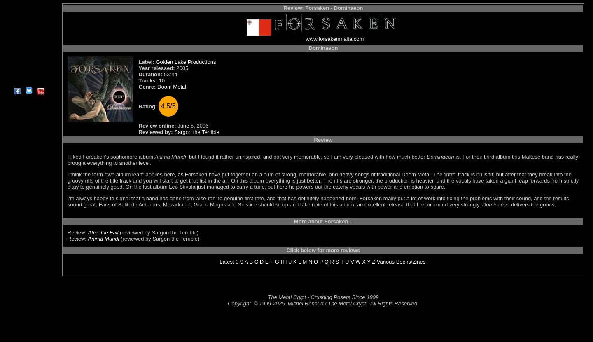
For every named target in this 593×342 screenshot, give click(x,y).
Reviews (28, 14)
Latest (226, 262)
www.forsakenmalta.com (335, 39)
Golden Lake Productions (186, 62)
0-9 (239, 262)
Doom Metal (171, 87)
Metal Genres (28, 52)
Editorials (28, 33)
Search (28, 61)
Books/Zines (411, 262)
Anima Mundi (103, 239)
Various (386, 262)
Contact (28, 71)
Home (28, 4)
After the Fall (103, 233)
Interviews (28, 23)
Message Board (28, 42)
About (28, 80)
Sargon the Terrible (196, 132)
